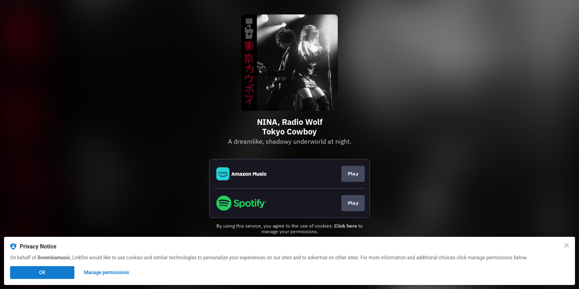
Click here (345, 226)
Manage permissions (106, 272)
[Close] (566, 245)
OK (42, 272)
